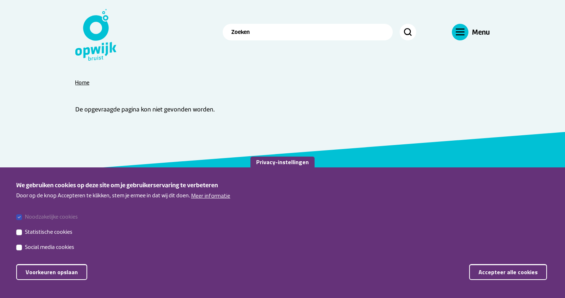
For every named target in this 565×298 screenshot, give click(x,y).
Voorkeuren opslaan (52, 277)
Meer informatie (210, 201)
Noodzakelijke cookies (51, 222)
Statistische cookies (48, 237)
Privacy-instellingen (282, 167)
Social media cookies (49, 253)
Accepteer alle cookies (508, 277)
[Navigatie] (471, 32)
